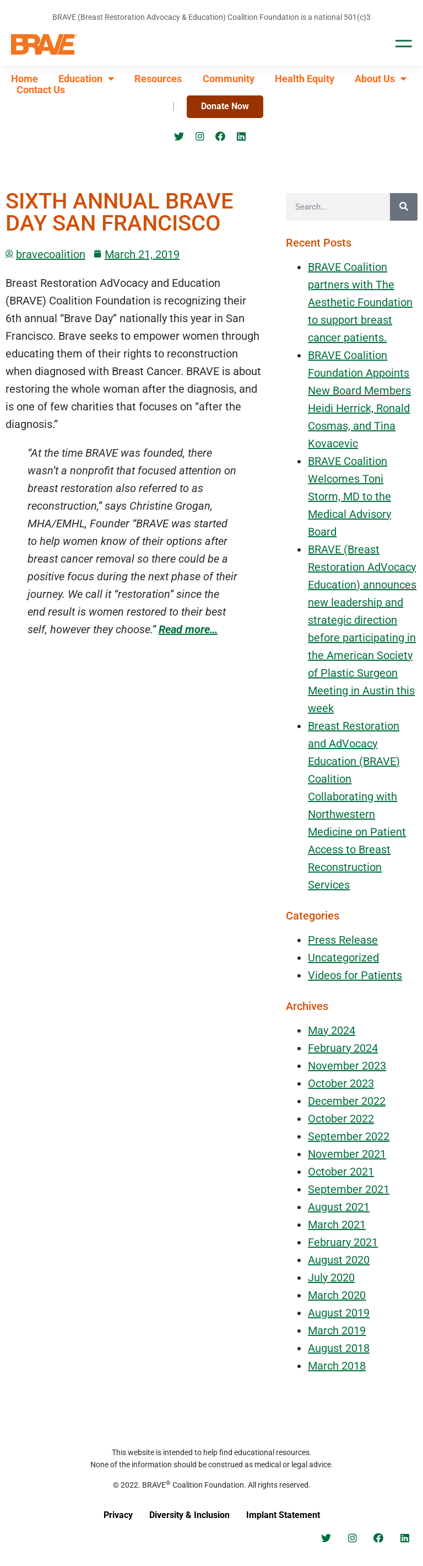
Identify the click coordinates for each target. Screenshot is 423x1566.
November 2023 (347, 1065)
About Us (380, 78)
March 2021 (337, 1224)
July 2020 (331, 1277)
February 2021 (343, 1242)
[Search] (403, 207)
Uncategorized (343, 957)
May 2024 (331, 1030)
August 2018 (339, 1348)
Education (86, 78)
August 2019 (339, 1312)
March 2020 (337, 1295)
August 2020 (339, 1259)
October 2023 (341, 1083)
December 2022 (347, 1101)
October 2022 (341, 1118)
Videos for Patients (355, 975)
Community (228, 78)
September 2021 (348, 1189)
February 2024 (343, 1048)
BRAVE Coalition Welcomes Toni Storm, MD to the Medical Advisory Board (349, 496)
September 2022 (348, 1136)
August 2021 (339, 1207)
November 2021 (347, 1154)
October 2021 (341, 1171)
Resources (158, 78)
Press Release (343, 940)
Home (24, 78)
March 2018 (337, 1365)
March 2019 (337, 1330)
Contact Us (41, 89)
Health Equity (304, 78)
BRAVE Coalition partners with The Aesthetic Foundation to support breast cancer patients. (360, 302)
